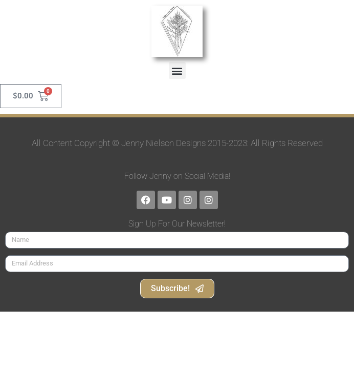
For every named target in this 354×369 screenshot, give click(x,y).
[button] (177, 70)
